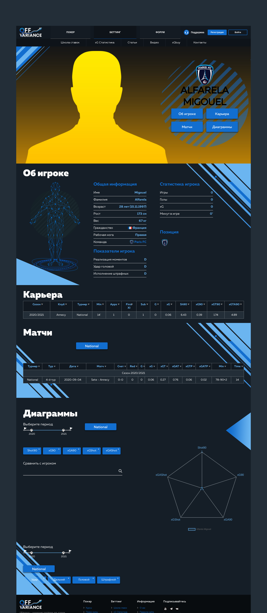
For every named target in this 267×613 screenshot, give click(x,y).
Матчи (187, 127)
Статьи (132, 42)
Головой (83, 523)
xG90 (52, 450)
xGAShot (111, 450)
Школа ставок (70, 42)
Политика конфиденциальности (150, 567)
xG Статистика (103, 42)
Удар (34, 523)
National (92, 346)
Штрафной (108, 523)
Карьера (222, 114)
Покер (71, 32)
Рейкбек (90, 560)
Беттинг (115, 32)
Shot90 (32, 450)
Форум (160, 32)
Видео (154, 42)
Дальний (59, 523)
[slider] (63, 430)
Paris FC (138, 242)
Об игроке (187, 114)
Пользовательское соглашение (148, 561)
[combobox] (72, 472)
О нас (142, 551)
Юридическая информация (146, 574)
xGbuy (176, 42)
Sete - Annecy (100, 380)
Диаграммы (222, 127)
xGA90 (71, 450)
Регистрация (217, 32)
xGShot (91, 450)
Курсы (89, 551)
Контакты (199, 42)
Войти (238, 32)
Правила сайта (147, 555)
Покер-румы (92, 555)
